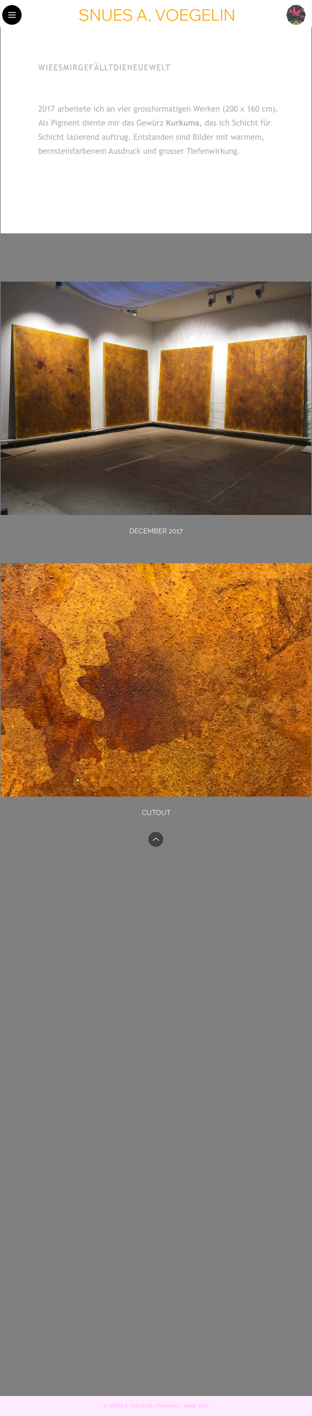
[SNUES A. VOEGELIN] (156, 15)
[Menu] (12, 15)
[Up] (155, 839)
